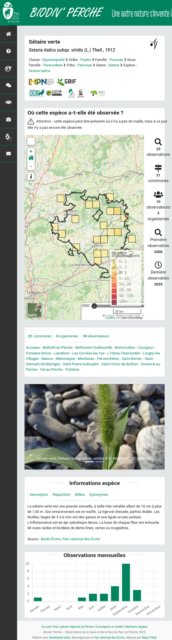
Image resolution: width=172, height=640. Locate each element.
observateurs (96, 336)
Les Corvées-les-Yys (88, 353)
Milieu (80, 494)
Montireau (86, 358)
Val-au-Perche (51, 369)
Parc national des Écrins (108, 637)
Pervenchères (108, 358)
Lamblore (61, 353)
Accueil (46, 627)
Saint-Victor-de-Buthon (120, 364)
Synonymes (98, 494)
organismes (67, 336)
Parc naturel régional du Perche (73, 627)
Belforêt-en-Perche (58, 347)
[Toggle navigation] (13, 28)
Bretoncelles (125, 347)
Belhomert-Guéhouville (93, 347)
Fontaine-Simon (38, 353)
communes (40, 336)
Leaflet (110, 317)
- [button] (31, 166)
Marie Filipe (149, 637)
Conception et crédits (109, 627)
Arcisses (33, 347)
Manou (47, 358)
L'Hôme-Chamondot (123, 353)
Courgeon (145, 347)
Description (39, 494)
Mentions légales (137, 627)
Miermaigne (65, 358)
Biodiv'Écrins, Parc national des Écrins (70, 539)
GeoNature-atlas (59, 637)
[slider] (94, 306)
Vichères (72, 369)
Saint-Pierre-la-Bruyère (81, 364)
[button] (31, 159)
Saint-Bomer (132, 358)
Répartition (61, 494)
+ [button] (31, 151)
